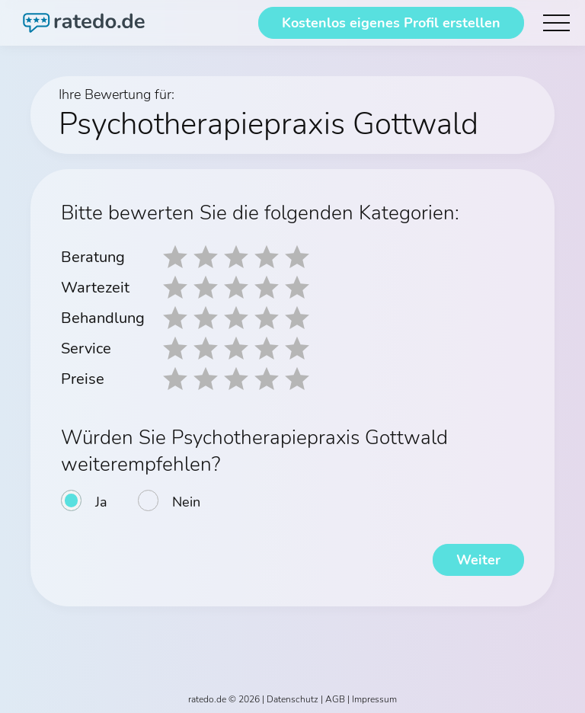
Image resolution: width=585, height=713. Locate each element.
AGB (335, 699)
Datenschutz (292, 699)
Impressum (374, 699)
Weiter (478, 560)
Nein (186, 502)
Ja (101, 502)
